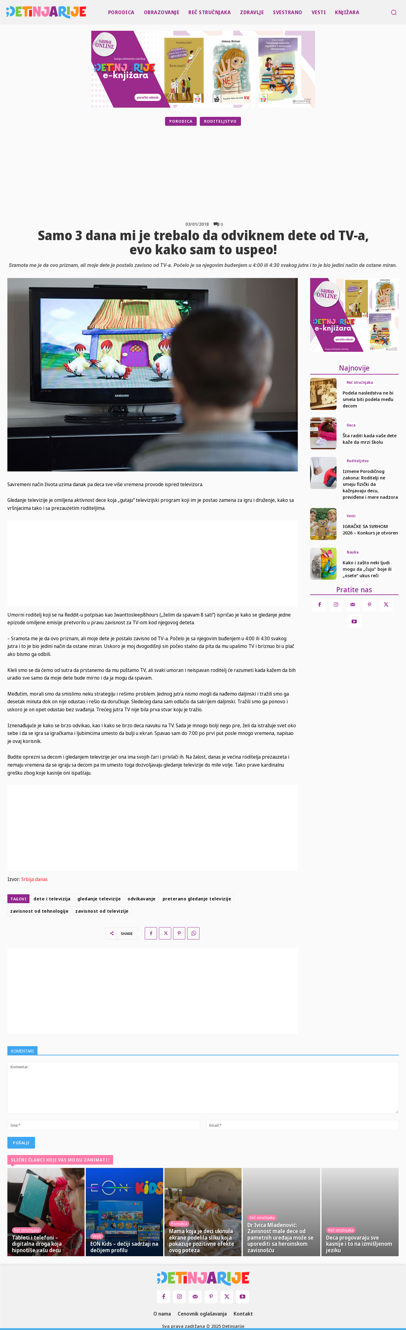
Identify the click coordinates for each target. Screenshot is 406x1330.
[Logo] (7, 12)
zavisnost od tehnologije (39, 911)
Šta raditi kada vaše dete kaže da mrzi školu (369, 438)
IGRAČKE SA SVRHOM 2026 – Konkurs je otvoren (370, 529)
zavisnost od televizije (102, 911)
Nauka (352, 552)
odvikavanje (142, 898)
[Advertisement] (218, 173)
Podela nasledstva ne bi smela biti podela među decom (368, 399)
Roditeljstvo (220, 121)
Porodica (181, 121)
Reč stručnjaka (360, 382)
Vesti (351, 515)
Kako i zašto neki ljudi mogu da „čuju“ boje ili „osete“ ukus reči (367, 568)
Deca (351, 425)
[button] (394, 12)
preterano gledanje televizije (197, 898)
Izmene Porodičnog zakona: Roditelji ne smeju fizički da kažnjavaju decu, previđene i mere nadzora (370, 484)
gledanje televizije (99, 898)
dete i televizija (52, 898)
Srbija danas (34, 879)
